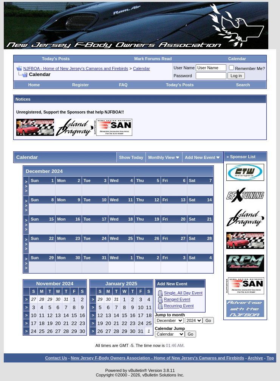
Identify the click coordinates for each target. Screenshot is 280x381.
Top (270, 358)
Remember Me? (247, 68)
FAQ (123, 84)
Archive (255, 358)
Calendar (237, 58)
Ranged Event (177, 299)
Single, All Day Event (183, 293)
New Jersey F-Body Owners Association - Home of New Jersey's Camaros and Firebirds (157, 358)
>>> (26, 186)
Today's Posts (56, 58)
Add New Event (200, 157)
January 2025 (121, 283)
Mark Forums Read (153, 58)
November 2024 (55, 283)
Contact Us (56, 358)
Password (183, 75)
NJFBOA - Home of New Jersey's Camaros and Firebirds (75, 68)
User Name (184, 67)
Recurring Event (179, 306)
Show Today (131, 157)
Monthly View (161, 157)
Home (34, 84)
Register (80, 84)
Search (243, 84)
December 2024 (44, 171)
